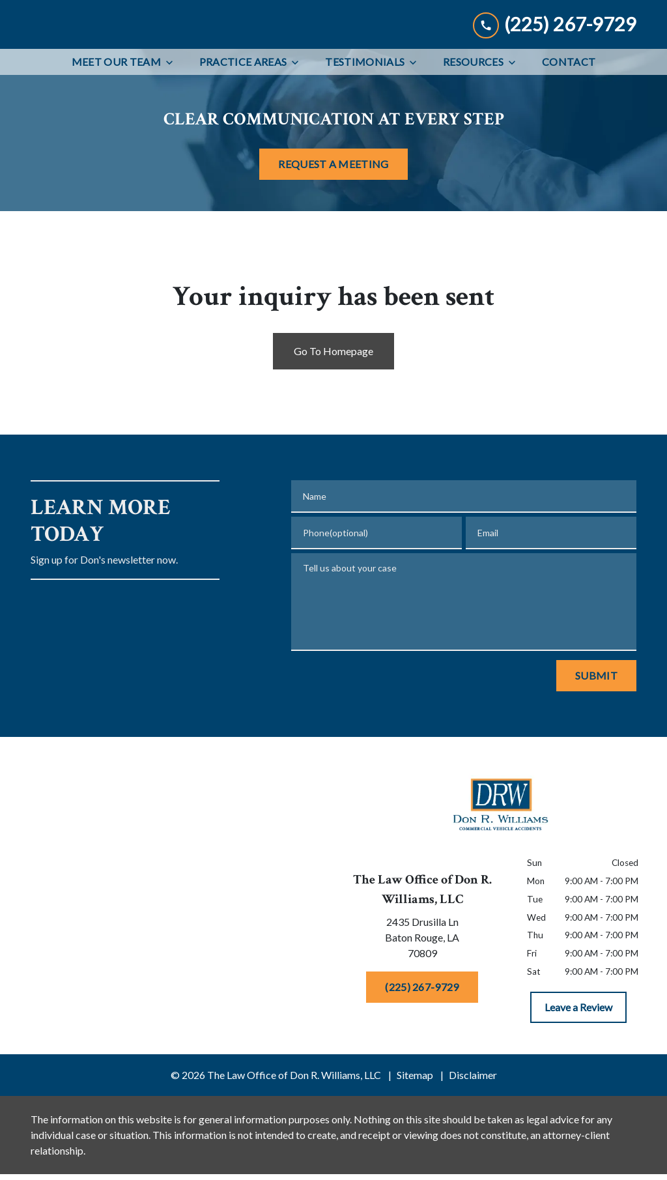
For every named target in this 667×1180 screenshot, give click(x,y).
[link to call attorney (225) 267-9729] (554, 52)
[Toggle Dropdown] (173, 117)
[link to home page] (101, 52)
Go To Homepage (333, 406)
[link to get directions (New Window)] (422, 995)
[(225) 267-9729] (421, 1042)
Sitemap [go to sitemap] (415, 1130)
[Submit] (596, 731)
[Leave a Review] (578, 1062)
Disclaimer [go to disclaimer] (473, 1130)
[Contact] (569, 117)
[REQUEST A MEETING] (333, 219)
